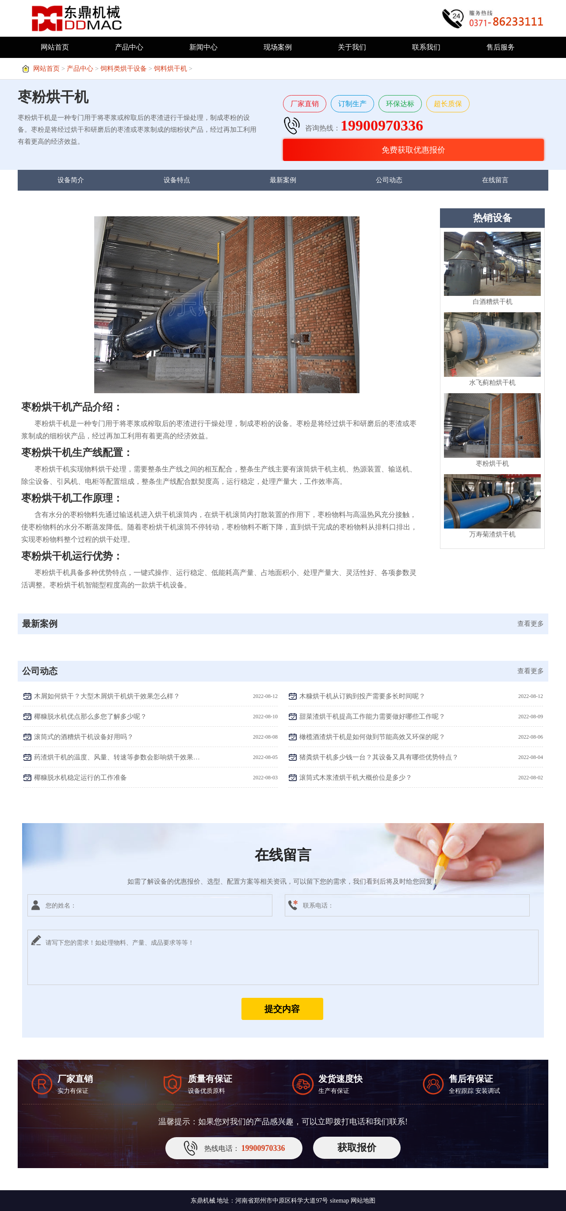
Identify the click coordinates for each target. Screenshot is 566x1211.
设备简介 (70, 180)
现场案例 (278, 47)
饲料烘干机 (170, 68)
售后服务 (500, 47)
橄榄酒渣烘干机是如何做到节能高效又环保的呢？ (372, 736)
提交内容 (282, 1009)
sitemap (339, 1200)
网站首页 (55, 47)
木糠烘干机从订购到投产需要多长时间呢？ (362, 696)
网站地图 (363, 1200)
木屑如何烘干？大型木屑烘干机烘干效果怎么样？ (107, 696)
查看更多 (530, 623)
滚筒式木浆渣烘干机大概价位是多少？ (355, 777)
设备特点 (177, 180)
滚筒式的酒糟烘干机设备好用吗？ (84, 736)
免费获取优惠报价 (413, 150)
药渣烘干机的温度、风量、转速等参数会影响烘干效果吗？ (117, 757)
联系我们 (426, 47)
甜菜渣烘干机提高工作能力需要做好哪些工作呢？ (372, 716)
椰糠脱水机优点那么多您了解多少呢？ (90, 716)
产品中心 (129, 47)
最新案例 (283, 180)
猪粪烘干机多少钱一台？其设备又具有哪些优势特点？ (379, 757)
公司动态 (389, 180)
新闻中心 (203, 47)
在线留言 (495, 180)
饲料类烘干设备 (123, 68)
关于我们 (352, 47)
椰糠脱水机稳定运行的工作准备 (80, 777)
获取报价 (356, 1147)
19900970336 (381, 125)
